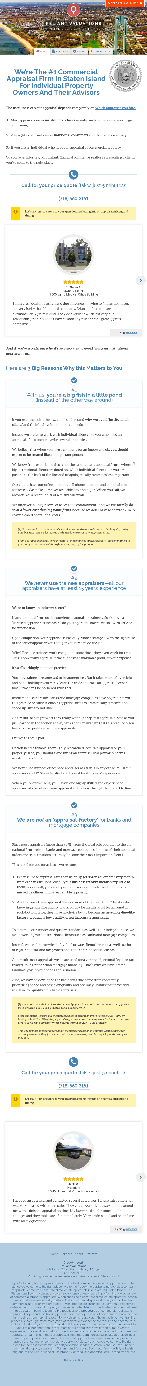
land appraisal (93, 1352)
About (79, 51)
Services (60, 51)
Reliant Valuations (74, 23)
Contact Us (100, 51)
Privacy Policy (73, 1360)
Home (41, 51)
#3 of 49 (126, 1229)
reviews (132, 332)
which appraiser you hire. (115, 108)
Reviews (91, 1254)
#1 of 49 (126, 332)
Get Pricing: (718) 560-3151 (125, 3)
